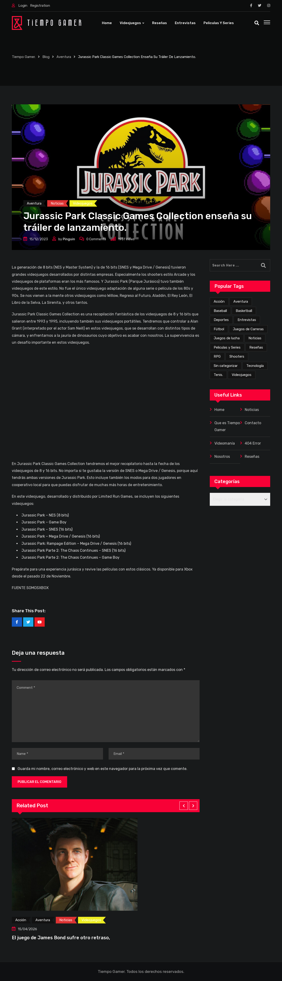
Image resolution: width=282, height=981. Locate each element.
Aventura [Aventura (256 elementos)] (240, 301)
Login (22, 5)
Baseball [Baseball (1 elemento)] (220, 311)
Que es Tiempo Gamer (227, 426)
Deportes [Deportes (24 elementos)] (221, 320)
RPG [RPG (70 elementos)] (217, 356)
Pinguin (69, 239)
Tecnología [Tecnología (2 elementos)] (255, 366)
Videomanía (224, 443)
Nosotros (222, 456)
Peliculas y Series (219, 23)
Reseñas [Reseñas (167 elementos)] (256, 347)
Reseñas (159, 23)
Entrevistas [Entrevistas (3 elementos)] (247, 320)
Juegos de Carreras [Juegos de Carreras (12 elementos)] (248, 329)
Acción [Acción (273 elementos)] (219, 301)
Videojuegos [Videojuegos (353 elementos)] (241, 375)
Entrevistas (185, 23)
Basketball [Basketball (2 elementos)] (244, 311)
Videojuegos (130, 23)
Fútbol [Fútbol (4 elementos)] (219, 329)
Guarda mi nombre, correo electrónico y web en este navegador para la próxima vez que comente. (102, 768)
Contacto (253, 423)
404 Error (253, 443)
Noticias (252, 409)
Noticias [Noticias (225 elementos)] (254, 338)
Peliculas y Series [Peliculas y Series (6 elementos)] (227, 347)
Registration (40, 5)
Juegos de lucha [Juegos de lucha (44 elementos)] (227, 338)
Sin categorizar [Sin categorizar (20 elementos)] (226, 366)
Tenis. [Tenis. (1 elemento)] (218, 375)
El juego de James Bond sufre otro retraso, (61, 937)
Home (107, 23)
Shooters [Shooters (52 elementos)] (236, 356)
